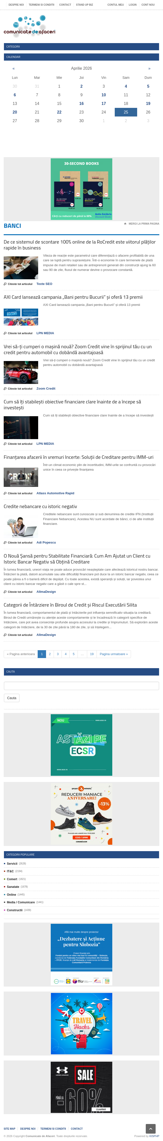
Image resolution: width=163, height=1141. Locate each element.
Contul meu (116, 4)
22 (59, 112)
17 (103, 103)
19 (148, 103)
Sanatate (13, 887)
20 (15, 112)
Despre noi (16, 4)
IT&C (10, 871)
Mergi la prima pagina (141, 224)
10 (103, 95)
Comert (12, 879)
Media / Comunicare (21, 902)
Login (133, 4)
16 (81, 103)
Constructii (14, 910)
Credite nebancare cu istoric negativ (40, 506)
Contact (65, 4)
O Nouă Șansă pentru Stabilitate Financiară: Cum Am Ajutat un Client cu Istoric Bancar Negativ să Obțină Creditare (77, 558)
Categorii (13, 46)
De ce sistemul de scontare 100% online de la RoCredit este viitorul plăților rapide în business (80, 244)
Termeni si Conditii (41, 4)
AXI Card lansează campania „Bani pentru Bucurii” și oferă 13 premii (73, 297)
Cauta (11, 698)
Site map (9, 1128)
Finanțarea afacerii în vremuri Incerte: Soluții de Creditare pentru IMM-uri (78, 457)
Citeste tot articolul (18, 284)
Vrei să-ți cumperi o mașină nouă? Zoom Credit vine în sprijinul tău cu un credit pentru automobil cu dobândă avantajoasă (78, 349)
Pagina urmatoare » (114, 654)
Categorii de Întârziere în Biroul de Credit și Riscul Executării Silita (70, 605)
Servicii (12, 863)
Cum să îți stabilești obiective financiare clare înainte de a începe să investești (72, 404)
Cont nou (148, 4)
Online (11, 894)
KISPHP (154, 1136)
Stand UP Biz (84, 4)
